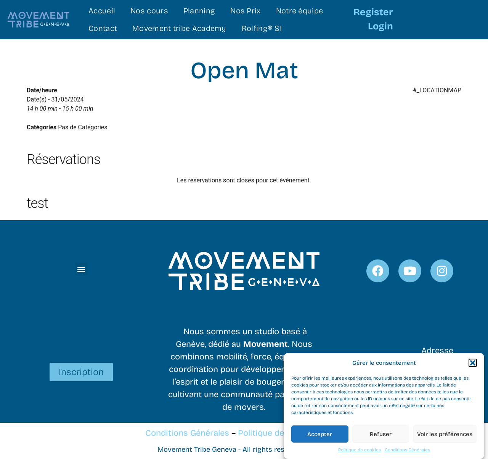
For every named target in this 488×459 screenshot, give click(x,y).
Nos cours (149, 10)
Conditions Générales (407, 451)
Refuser (381, 435)
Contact (102, 28)
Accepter (319, 435)
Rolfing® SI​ (262, 28)
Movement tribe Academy (179, 28)
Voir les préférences (444, 435)
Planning (199, 10)
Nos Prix (245, 10)
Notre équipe (299, 10)
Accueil (101, 10)
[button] (473, 364)
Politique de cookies (359, 451)
